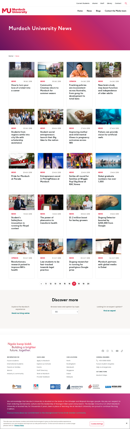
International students (15, 364)
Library (109, 3)
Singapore (70, 370)
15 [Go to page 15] (65, 284)
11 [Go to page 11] (45, 284)
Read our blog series (20, 313)
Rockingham (71, 364)
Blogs (98, 11)
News (89, 11)
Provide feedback (43, 377)
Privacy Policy (19, 425)
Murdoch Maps (101, 375)
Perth (68, 361)
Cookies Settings (97, 424)
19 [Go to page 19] (83, 284)
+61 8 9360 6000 (105, 361)
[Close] (126, 423)
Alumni (94, 3)
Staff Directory (42, 370)
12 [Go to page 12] (50, 284)
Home (80, 11)
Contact (118, 3)
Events (39, 367)
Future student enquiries (105, 364)
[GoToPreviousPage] (41, 284)
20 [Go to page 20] (88, 284)
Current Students (82, 3)
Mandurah (70, 367)
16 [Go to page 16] (69, 284)
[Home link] (14, 10)
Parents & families (13, 367)
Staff (102, 3)
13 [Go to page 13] (55, 284)
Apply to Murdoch (43, 361)
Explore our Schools (44, 364)
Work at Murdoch (43, 374)
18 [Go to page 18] (79, 284)
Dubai (69, 374)
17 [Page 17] (74, 284)
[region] (65, 423)
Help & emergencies (103, 367)
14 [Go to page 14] (60, 284)
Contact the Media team (115, 11)
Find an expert (109, 311)
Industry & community (15, 374)
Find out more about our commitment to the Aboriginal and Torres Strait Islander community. (46, 413)
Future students (13, 361)
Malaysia (70, 377)
